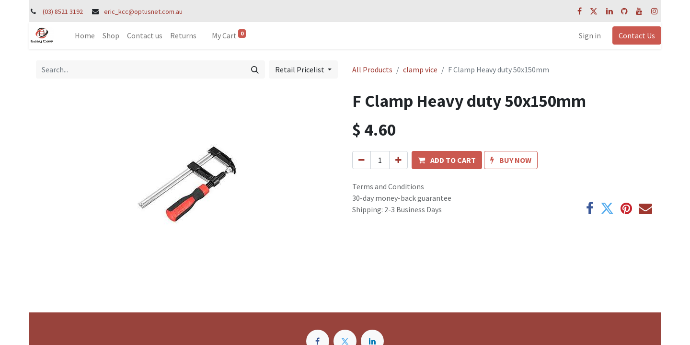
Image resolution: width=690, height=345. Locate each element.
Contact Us (637, 35)
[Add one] (398, 160)
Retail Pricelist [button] (300, 69)
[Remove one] (361, 160)
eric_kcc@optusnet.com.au (143, 11)
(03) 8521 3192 (63, 11)
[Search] (255, 69)
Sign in (590, 35)
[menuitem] (85, 35)
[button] (447, 160)
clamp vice (420, 69)
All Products (372, 69)
